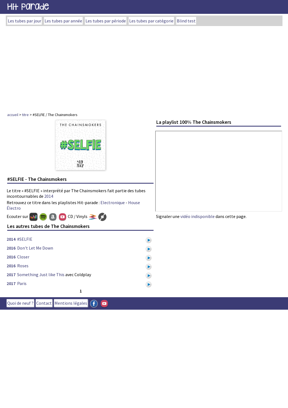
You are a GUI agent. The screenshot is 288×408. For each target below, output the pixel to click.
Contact (44, 303)
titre (25, 114)
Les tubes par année (63, 21)
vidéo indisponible (197, 216)
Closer (23, 257)
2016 (11, 248)
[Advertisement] (144, 67)
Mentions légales (71, 303)
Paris (22, 283)
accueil (12, 114)
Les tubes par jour (24, 21)
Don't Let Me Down (35, 248)
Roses (22, 265)
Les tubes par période (105, 21)
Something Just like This (40, 274)
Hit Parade (28, 7)
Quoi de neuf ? (20, 303)
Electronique (112, 202)
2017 (11, 274)
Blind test (186, 21)
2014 (48, 196)
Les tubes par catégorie (151, 21)
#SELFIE (24, 239)
